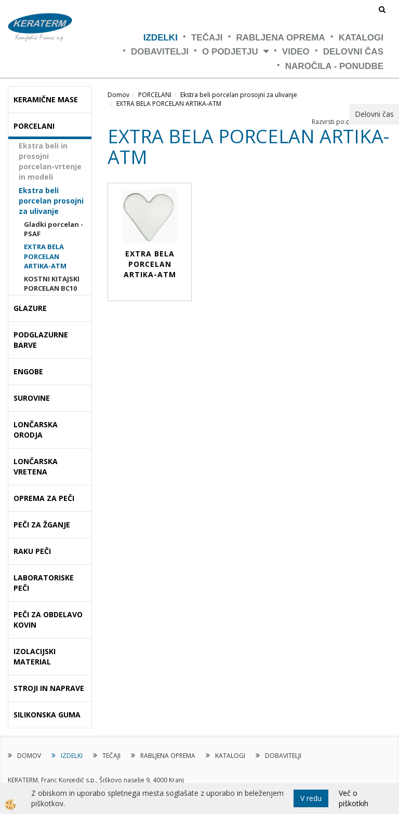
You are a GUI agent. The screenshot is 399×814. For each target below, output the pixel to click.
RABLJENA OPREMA (280, 38)
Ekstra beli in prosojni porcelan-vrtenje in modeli (50, 161)
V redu (311, 798)
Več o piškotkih (353, 798)
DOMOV (29, 755)
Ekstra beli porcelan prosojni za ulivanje (51, 200)
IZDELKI (160, 38)
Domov (118, 94)
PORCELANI (154, 94)
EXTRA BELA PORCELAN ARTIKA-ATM (45, 256)
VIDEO (296, 52)
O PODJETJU (230, 52)
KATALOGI (361, 38)
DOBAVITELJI (160, 52)
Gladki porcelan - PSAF (53, 229)
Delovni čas (353, 52)
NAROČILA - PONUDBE (334, 66)
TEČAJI (206, 38)
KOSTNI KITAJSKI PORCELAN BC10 (51, 283)
